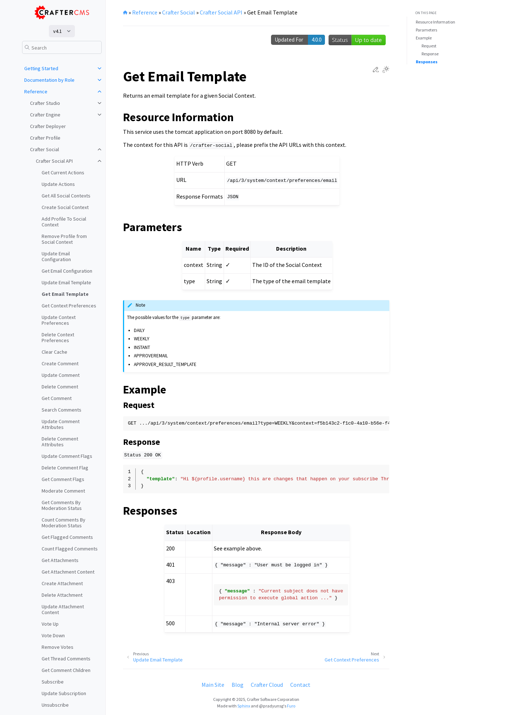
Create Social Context (65, 207)
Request (429, 45)
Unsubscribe (55, 705)
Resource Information (435, 22)
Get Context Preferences (69, 305)
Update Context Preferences (59, 320)
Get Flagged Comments (67, 537)
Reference (35, 91)
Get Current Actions (63, 172)
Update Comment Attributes (61, 424)
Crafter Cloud (267, 684)
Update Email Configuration (56, 256)
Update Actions (58, 184)
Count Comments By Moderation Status (63, 522)
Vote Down (53, 635)
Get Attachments (60, 560)
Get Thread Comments (66, 658)
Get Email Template (65, 294)
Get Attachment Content (68, 572)
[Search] (62, 47)
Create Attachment (62, 583)
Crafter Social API (54, 161)
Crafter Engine (45, 114)
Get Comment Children (66, 670)
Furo (291, 705)
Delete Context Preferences (58, 337)
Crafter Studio (45, 103)
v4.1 (57, 31)
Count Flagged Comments (70, 548)
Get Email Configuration (67, 271)
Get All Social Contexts (66, 195)
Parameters (426, 30)
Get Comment (57, 398)
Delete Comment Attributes (60, 441)
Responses (426, 61)
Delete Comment (60, 386)
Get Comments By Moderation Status (62, 505)
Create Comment (60, 363)
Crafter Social (44, 149)
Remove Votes (57, 647)
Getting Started (41, 68)
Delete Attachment (62, 595)
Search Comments (61, 410)
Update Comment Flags (67, 456)
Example (424, 38)
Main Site (213, 684)
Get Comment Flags (63, 479)
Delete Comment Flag (65, 467)
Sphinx (243, 705)
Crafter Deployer (48, 126)
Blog (238, 684)
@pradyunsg (271, 705)
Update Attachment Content (63, 609)
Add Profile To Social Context (64, 222)
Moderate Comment (63, 491)
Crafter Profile (45, 138)
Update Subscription (64, 693)
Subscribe (53, 681)
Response (430, 53)
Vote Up (50, 624)
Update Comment (61, 375)
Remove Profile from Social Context (64, 239)
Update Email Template (66, 282)
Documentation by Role (49, 80)
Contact (300, 684)
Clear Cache (54, 352)
